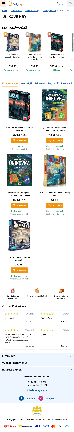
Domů (4, 10)
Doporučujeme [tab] (10, 83)
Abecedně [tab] (66, 83)
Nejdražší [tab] (53, 83)
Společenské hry (32, 10)
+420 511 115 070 (37, 381)
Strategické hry (49, 10)
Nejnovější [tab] (26, 83)
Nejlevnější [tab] (40, 83)
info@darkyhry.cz (37, 390)
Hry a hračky (16, 10)
